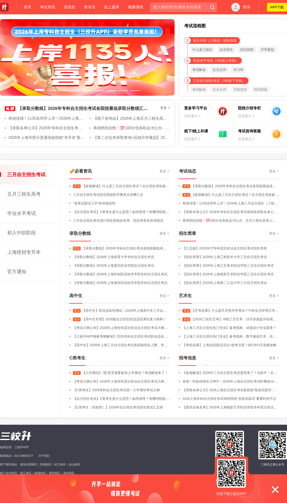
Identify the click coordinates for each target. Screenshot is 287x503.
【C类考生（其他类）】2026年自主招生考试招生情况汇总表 (118, 407)
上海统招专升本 (24, 252)
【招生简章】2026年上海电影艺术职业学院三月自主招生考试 (228, 274)
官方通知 (16, 271)
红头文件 (219, 70)
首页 (27, 7)
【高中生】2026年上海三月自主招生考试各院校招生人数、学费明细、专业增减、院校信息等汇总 (145, 345)
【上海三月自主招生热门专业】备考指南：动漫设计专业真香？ (229, 328)
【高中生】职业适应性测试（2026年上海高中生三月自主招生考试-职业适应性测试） (140, 310)
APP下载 (277, 7)
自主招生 (226, 49)
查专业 (89, 7)
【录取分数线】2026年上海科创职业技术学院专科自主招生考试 (120, 274)
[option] (87, 57)
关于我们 (44, 456)
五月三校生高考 (24, 194)
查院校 (69, 7)
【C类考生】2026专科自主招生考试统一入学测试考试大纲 (116, 390)
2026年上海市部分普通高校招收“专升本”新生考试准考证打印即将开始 (67, 138)
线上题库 (111, 7)
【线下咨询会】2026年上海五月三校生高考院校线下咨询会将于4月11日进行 (158, 118)
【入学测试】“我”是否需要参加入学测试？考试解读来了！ (120, 373)
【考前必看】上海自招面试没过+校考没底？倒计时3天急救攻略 (229, 345)
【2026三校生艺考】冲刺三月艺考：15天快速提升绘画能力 (231, 319)
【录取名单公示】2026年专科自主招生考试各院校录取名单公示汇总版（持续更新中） (81, 128)
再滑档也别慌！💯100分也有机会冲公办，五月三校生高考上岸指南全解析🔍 (158, 128)
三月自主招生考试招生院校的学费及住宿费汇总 (108, 195)
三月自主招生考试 (26, 174)
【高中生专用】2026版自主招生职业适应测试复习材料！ (119, 319)
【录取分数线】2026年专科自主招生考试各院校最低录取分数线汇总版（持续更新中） (100, 108)
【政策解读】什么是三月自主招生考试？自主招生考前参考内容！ (126, 186)
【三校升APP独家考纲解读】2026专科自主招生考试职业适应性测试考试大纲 (130, 336)
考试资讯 (47, 7)
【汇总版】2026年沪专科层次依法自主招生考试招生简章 (224, 248)
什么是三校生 (202, 49)
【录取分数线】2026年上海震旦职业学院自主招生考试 (113, 265)
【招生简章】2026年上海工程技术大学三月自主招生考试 (224, 257)
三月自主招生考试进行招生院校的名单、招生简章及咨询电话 (118, 220)
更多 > (165, 108)
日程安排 (240, 90)
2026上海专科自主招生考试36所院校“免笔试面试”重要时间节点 (229, 399)
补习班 (238, 70)
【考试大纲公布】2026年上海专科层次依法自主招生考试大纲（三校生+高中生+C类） (137, 328)
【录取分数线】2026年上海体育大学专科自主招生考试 (113, 257)
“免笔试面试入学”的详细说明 (94, 203)
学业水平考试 (21, 213)
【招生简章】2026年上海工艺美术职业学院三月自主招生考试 (228, 265)
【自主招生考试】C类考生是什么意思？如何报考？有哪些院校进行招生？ (127, 212)
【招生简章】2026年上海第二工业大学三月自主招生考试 (224, 283)
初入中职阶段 (21, 232)
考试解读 (199, 70)
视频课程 (135, 7)
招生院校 (247, 49)
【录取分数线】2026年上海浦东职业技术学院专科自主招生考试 (120, 283)
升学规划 (267, 49)
